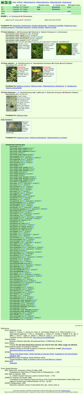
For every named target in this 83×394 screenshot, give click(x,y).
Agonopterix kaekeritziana (22, 26)
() (69, 7)
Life (14, 2)
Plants (20, 2)
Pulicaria (25, 7)
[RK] (16, 42)
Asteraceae (67, 2)
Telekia (25, 9)
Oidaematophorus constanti (57, 138)
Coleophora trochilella (55, 26)
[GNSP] (58, 20)
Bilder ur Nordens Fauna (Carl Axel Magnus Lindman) (42, 359)
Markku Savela (66, 390)
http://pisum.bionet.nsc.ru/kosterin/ (22, 350)
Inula (38, 7)
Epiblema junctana (23, 86)
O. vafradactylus (71, 86)
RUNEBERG (63, 42)
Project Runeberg (16, 359)
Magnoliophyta (30, 2)
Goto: (36, 13)
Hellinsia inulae (36, 86)
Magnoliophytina (43, 2)
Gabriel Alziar (10, 132)
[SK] (23, 42)
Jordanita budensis (7, 27)
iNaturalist (18, 20)
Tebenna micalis (50, 27)
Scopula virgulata (37, 27)
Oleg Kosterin (20, 110)
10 (47, 381)
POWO (27, 20)
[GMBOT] (30, 42)
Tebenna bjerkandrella (14, 88)
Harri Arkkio (26, 48)
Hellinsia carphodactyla (38, 138)
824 (35, 42)
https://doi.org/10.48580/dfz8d (43, 337)
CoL (11, 20)
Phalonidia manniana (22, 27)
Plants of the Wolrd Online (19, 354)
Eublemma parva (70, 26)
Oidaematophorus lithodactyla (53, 86)
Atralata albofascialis (39, 26)
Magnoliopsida (56, 2)
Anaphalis (16, 7)
